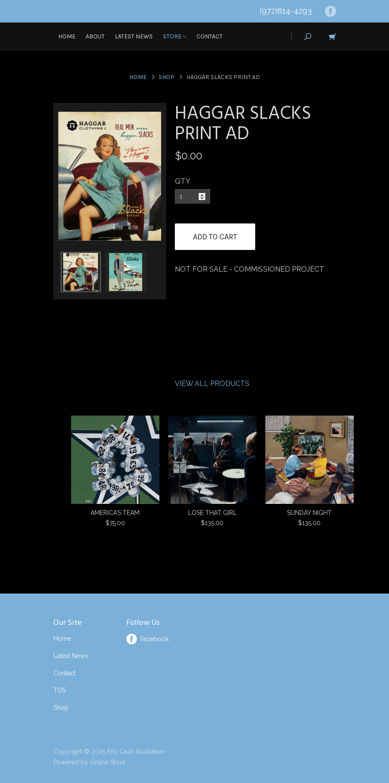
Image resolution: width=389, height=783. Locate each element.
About (95, 36)
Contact (209, 36)
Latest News (134, 36)
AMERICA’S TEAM (115, 512)
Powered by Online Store (89, 762)
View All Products (212, 383)
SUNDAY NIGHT (309, 512)
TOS (59, 690)
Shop (166, 77)
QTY (182, 181)
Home (67, 36)
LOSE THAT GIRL (212, 512)
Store (174, 36)
